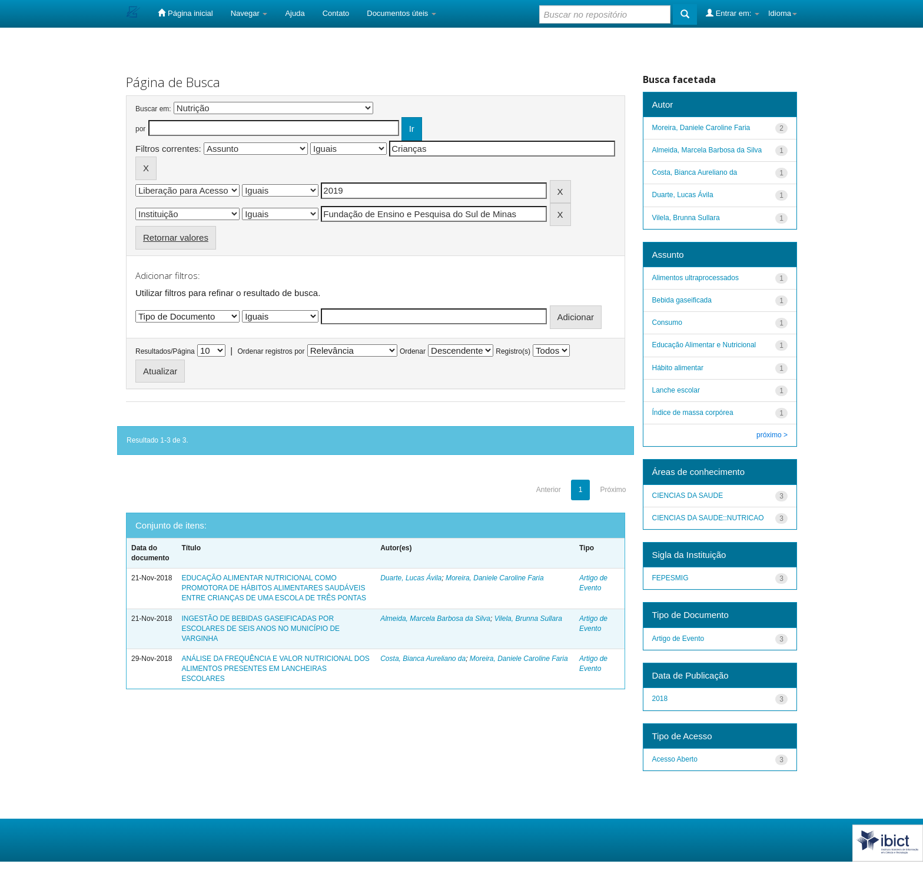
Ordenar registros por (270, 351)
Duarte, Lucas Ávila (410, 578)
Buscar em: (153, 109)
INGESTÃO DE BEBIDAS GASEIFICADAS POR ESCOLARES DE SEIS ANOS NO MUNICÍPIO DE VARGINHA (260, 628)
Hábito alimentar (677, 368)
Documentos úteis (401, 13)
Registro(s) (513, 351)
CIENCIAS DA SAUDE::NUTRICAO (708, 518)
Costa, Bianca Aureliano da (423, 658)
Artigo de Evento (678, 638)
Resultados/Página (165, 351)
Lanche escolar (676, 390)
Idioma (782, 13)
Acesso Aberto (675, 759)
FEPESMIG (670, 578)
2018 (660, 698)
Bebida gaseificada (682, 300)
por (140, 129)
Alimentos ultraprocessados (695, 278)
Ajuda (294, 13)
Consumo (667, 322)
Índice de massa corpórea (692, 412)
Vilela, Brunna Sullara (528, 618)
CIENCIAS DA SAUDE (687, 495)
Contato (336, 13)
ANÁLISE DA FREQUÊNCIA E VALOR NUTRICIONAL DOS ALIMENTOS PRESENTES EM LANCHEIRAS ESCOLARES (275, 668)
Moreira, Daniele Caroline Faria (495, 578)
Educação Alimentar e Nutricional (704, 345)
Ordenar (413, 351)
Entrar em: (732, 13)
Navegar (249, 13)
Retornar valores (175, 237)
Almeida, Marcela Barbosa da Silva (435, 618)
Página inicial (185, 13)
